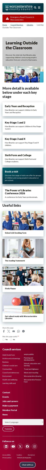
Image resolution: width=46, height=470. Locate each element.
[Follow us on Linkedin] (6, 446)
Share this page (7, 328)
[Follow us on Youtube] (13, 446)
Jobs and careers (10, 401)
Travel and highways (31, 369)
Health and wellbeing (9, 380)
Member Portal (9, 410)
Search (35, 7)
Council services (17, 25)
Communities (7, 369)
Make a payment (10, 405)
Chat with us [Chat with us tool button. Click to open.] (27, 465)
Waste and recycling (31, 373)
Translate (8, 429)
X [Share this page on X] (9, 331)
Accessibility (6, 455)
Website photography (24, 458)
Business (5, 362)
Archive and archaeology (11, 358)
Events (5, 397)
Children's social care (9, 366)
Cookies (19, 455)
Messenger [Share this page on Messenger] (23, 331)
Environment (7, 376)
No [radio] (14, 339)
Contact (6, 392)
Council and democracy (10, 373)
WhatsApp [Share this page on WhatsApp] (18, 331)
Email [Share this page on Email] (13, 331)
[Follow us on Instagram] (34, 446)
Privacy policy (6, 458)
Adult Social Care (8, 355)
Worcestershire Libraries (32, 376)
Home (4, 25)
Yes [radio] (7, 339)
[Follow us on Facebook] (27, 446)
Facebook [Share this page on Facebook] (4, 331)
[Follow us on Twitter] (20, 446)
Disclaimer (31, 455)
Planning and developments (29, 359)
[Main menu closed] (39, 7)
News (5, 414)
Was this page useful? (10, 336)
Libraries (30, 25)
